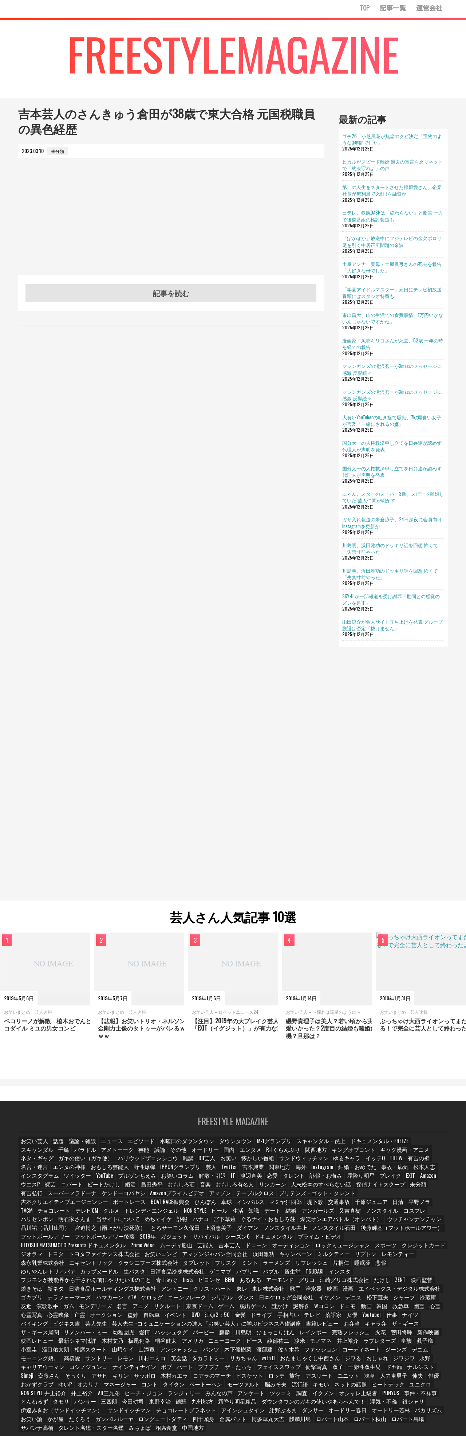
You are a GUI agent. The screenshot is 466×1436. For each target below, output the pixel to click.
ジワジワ (152, 1344)
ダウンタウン (219, 1146)
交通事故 (381, 1198)
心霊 (368, 1293)
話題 (56, 1146)
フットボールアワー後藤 (46, 1232)
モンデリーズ (35, 1293)
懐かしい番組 (151, 1164)
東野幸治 (249, 1378)
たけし (348, 1267)
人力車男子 (105, 1361)
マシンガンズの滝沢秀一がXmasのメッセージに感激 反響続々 (392, 369)
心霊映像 (415, 1293)
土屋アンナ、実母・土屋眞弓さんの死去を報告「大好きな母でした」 (392, 267)
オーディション (88, 1241)
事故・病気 (242, 1172)
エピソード (135, 1146)
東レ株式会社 (219, 1275)
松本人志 (270, 1172)
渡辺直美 (72, 1181)
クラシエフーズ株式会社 (286, 1250)
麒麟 (52, 1318)
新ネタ (28, 1275)
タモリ (154, 1378)
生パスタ (214, 1258)
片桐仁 (63, 1258)
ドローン (56, 1241)
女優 (277, 1301)
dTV (98, 1284)
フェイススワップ (420, 1344)
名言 (60, 1293)
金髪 (167, 1301)
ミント (379, 1250)
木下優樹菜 (33, 1335)
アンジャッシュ (390, 1327)
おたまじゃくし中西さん (65, 1344)
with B (27, 1344)
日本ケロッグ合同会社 (242, 1284)
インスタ (408, 1258)
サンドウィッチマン (192, 1164)
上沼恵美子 (145, 1224)
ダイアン (173, 1224)
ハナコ (186, 1215)
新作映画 (243, 1318)
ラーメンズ (405, 1250)
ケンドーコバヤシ (305, 1189)
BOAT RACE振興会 (220, 1198)
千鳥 (416, 1146)
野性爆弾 (429, 1164)
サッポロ (271, 1353)
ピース (63, 1327)
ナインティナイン (284, 1344)
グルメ (133, 1207)
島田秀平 (384, 1181)
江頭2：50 (145, 1301)
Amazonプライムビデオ (353, 1189)
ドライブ (189, 1301)
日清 (436, 1198)
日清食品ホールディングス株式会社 (78, 1275)
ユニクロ (120, 1370)
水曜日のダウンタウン (176, 1146)
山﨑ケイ (336, 1327)
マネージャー (250, 1361)
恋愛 (93, 1181)
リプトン (125, 1250)
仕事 (317, 1301)
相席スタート (307, 1327)
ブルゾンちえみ (393, 1172)
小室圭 (249, 1327)
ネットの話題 (56, 1370)
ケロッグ (118, 1284)
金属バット (246, 1396)
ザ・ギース (273, 1310)
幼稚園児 (382, 1310)
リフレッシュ (35, 1258)
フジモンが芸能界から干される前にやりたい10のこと (74, 1267)
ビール (233, 1207)
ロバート (307, 1181)
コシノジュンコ (244, 1344)
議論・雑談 (80, 1146)
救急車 (332, 1293)
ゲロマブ (291, 1258)
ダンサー (331, 1387)
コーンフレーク (150, 1284)
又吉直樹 (362, 1207)
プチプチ (357, 1344)
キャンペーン (61, 1250)
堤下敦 (357, 1198)
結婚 (307, 1207)
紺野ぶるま (304, 1387)
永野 (173, 1344)
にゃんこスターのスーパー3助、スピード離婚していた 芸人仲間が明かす (393, 497)
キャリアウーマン (203, 1344)
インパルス (298, 1198)
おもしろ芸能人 (397, 1164)
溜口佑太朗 (275, 1327)
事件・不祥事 (96, 1378)
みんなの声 (318, 1370)
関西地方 (252, 1155)
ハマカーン (76, 1284)
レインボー (135, 1318)
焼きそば (414, 1267)
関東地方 (134, 1172)
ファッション (112, 1335)
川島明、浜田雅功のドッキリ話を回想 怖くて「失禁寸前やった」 (390, 548)
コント (277, 1361)
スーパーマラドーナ (260, 1189)
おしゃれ (126, 1344)
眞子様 (228, 1327)
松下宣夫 (327, 1284)
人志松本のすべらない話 (115, 1189)
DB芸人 (102, 1164)
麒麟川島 (308, 1396)
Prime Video (374, 1232)
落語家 (258, 1301)
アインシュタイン (267, 1387)
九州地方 (291, 1378)
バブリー (317, 1258)
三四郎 (200, 1378)
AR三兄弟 (217, 1370)
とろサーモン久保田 (106, 1224)
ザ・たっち (384, 1344)
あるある (227, 1267)
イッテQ (257, 1164)
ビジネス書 (392, 1301)
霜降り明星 (176, 1181)
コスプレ (422, 1207)
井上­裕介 (154, 1327)
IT (54, 1181)
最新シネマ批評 (310, 1318)
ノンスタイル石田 (250, 1224)
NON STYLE (209, 1207)
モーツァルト (365, 1361)
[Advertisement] (171, 224)
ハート (333, 1344)
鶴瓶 (270, 1378)
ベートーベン (330, 1361)
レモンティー (155, 1250)
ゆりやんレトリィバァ (137, 1258)
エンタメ (192, 1155)
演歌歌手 (416, 1284)
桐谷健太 (393, 1318)
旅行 (411, 1353)
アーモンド (254, 1267)
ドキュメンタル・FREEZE (346, 1146)
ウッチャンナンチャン (374, 1215)
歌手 (245, 1275)
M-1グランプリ (254, 1146)
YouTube (362, 1172)
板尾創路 (367, 1318)
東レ (194, 1275)
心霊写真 (389, 1293)
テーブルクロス (424, 1189)
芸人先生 (419, 1301)
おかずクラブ (171, 1361)
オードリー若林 (402, 1387)
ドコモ (278, 1293)
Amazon (243, 1181)
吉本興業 (108, 1172)
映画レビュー (273, 1318)
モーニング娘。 (233, 1335)
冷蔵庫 (376, 1284)
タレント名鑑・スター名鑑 (82, 1404)
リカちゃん (425, 1335)
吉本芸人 (31, 1241)
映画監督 (389, 1267)
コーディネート (148, 1335)
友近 (395, 1284)
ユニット (61, 1361)
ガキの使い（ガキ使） (416, 1155)
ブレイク (204, 1181)
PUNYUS (68, 1378)
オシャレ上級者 (37, 1378)
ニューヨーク (35, 1327)
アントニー (132, 1275)
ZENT (367, 1267)
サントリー (289, 1335)
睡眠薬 (84, 1258)
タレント (114, 1181)
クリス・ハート (166, 1275)
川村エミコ (340, 1335)
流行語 (417, 1361)
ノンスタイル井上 (207, 1224)
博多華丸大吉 (278, 1396)
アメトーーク (61, 1155)
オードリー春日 (363, 1387)
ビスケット (367, 1353)
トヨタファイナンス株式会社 (307, 1241)
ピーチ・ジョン (249, 1370)
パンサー (177, 1378)
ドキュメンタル (202, 1232)
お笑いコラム (429, 1172)
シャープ (353, 1284)
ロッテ (392, 1353)
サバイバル (140, 1232)
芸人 (67, 1172)
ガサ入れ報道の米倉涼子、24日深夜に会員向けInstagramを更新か (392, 522)
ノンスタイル (392, 1207)
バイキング (362, 1301)
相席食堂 (151, 1404)
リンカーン (72, 1189)
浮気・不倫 (33, 1387)
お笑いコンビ (356, 1241)
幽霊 (351, 1293)
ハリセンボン (35, 1215)
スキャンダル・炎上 (295, 1146)
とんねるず (128, 1378)
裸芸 (286, 1181)
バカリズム (33, 1396)
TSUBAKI (384, 1258)
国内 (170, 1155)
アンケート (348, 1370)
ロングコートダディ (182, 1396)
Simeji (155, 1353)
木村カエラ (298, 1353)
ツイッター (336, 1172)
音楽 (435, 1181)
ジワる (103, 1344)
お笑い (123, 1164)
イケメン (281, 1284)
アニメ (79, 1293)
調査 (396, 1370)
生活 (252, 1207)
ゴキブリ (394, 1275)
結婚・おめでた (208, 1172)
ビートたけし (337, 1181)
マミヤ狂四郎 (330, 1198)
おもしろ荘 (412, 1181)
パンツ (419, 1327)
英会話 (365, 1335)
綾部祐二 (86, 1327)
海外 (155, 1172)
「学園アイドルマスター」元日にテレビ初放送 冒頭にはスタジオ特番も (392, 292)
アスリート (33, 1361)
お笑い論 (61, 1396)
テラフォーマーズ (39, 1284)
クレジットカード (206, 1241)
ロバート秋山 (372, 1396)
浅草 (82, 1361)
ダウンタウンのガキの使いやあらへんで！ (388, 1378)
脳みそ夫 (394, 1361)
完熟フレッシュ (169, 1318)
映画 (283, 1275)
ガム (437, 1284)
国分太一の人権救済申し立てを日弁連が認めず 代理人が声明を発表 (392, 446)
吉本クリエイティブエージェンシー (126, 1198)
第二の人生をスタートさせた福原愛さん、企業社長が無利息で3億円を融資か (392, 190)
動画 (297, 1293)
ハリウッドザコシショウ (46, 1164)
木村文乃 (342, 1318)
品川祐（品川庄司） (423, 1215)
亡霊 (436, 1293)
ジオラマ (240, 1241)
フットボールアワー (368, 1224)
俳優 (145, 1361)
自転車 (79, 1301)
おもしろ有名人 (37, 1189)
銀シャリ (61, 1387)
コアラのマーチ (332, 1353)
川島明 (71, 1318)
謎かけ (211, 1293)
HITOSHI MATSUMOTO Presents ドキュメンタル (312, 1232)
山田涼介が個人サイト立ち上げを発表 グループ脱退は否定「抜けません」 (392, 625)
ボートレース (182, 1198)
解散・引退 (33, 1181)
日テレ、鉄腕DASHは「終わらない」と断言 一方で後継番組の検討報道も (392, 216)
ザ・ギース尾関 (307, 1310)
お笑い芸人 (33, 1146)
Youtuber (297, 1301)
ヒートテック (91, 1370)
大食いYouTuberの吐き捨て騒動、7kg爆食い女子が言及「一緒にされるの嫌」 (391, 420)
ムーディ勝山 (406, 1232)
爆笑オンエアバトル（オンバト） (311, 1215)
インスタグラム (302, 1172)
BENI (206, 1267)
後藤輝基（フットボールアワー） (308, 1224)
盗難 (60, 1301)
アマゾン (392, 1189)
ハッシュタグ (429, 1310)
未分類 (200, 1189)
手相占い (214, 1301)
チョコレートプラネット (218, 1387)
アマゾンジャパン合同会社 (404, 1241)
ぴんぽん (253, 1198)
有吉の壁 (301, 1164)
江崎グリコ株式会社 (314, 1267)
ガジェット (110, 1232)
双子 (52, 1353)
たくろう (107, 1396)
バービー (31, 1318)
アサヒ (226, 1353)
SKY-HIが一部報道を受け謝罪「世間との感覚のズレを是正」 (391, 599)
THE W (278, 1164)
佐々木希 (82, 1335)
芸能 (86, 1155)
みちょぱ (125, 1404)
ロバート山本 (338, 1396)
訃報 (167, 1215)
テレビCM (109, 1207)
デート (288, 1207)
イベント (103, 1301)
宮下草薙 (210, 1215)
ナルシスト (131, 1353)
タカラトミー (393, 1335)
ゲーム (160, 1293)
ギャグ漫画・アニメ (332, 1155)
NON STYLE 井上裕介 (156, 1370)
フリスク (356, 1250)
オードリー (147, 1155)
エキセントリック (236, 1250)
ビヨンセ (185, 1267)
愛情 (403, 1310)
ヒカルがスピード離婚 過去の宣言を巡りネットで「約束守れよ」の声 (392, 165)
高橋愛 (263, 1335)
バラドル (31, 1155)
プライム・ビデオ (242, 1232)
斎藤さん (177, 1353)
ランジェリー (286, 1370)
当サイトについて (108, 1215)
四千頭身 (219, 1396)
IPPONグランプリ (38, 1172)
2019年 (84, 1232)
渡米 (107, 1327)
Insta (164, 1267)
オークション (35, 1301)
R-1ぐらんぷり (222, 1155)
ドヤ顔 (105, 1353)
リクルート (105, 1293)
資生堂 (361, 1258)
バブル (340, 1258)
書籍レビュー (195, 1310)
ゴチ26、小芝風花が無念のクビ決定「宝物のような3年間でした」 (392, 139)
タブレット (329, 1250)
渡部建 (58, 1335)
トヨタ (263, 1241)
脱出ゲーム (186, 1293)
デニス (304, 1284)
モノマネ (128, 1327)
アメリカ (418, 1318)
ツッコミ (375, 1370)
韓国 (313, 1293)
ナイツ (336, 1301)
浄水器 (263, 1275)
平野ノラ (31, 1207)
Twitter (86, 1172)
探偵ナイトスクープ (166, 1189)
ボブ (314, 1344)
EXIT (225, 1181)
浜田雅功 (31, 1250)
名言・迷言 (329, 1164)
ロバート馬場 (407, 1396)
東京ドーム (135, 1293)
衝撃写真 (31, 1353)
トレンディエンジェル (169, 1207)
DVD (123, 1301)
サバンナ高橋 (35, 1404)
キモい (28, 1370)
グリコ (280, 1267)
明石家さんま (69, 1215)
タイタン (300, 1361)
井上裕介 (192, 1370)
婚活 (363, 1181)
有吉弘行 (224, 1189)
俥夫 (128, 1361)
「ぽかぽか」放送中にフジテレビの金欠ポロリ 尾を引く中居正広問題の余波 (392, 241)
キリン (247, 1353)
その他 (122, 1155)
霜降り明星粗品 (323, 1378)
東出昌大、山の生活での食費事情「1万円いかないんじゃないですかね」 (392, 318)
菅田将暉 (218, 1318)
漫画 (299, 1275)
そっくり (203, 1353)
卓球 (274, 1198)
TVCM (53, 1207)
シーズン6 (169, 1232)
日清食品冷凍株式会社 (253, 1258)
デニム (203, 1335)
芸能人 (434, 1232)
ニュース (107, 1146)
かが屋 (84, 1396)
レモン (314, 1335)
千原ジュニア (411, 1198)
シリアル (182, 1284)
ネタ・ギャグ (373, 1155)
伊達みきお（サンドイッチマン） (110, 1387)
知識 (269, 1207)
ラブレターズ (184, 1327)
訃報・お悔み (144, 1181)
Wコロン (255, 1293)
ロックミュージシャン (133, 1241)
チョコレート (79, 1207)
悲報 (103, 1258)
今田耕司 (224, 1378)
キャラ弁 (245, 1310)
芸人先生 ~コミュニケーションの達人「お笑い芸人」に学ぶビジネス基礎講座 (98, 1310)
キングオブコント (286, 1155)
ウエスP (266, 1181)
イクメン (418, 1370)
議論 (103, 1155)
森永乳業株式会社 (193, 1250)
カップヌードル (182, 1258)
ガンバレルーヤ (139, 1396)
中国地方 (176, 1404)
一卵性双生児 (77, 1353)
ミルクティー (95, 1250)
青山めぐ (143, 1267)
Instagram (176, 1172)
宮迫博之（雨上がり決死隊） (50, 1224)
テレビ (237, 1301)
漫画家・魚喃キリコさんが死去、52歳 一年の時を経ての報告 (392, 343)
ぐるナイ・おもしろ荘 (248, 1215)
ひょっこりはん (101, 1318)
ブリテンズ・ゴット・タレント (52, 1198)
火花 (197, 1318)
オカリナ (220, 1361)
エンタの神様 (361, 1164)
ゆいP (197, 1361)
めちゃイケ (144, 1215)
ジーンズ (180, 1335)
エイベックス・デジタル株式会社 (345, 1275)
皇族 (209, 1327)
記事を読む (171, 292)
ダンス (206, 1284)
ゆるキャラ (230, 1164)
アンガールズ (332, 1207)
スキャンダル (391, 1146)
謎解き (232, 1293)
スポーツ (172, 1241)
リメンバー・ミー (348, 1310)
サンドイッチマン (168, 1387)
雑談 (82, 1164)
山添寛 (360, 1327)
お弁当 (222, 1310)
